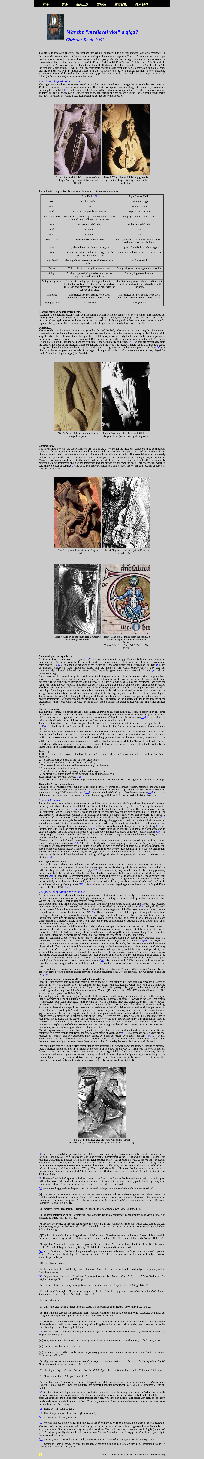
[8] (156, 664)
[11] (45, 726)
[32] (45, 974)
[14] (150, 792)
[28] (142, 906)
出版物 (101, 4)
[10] (143, 717)
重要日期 (120, 4)
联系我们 (141, 4)
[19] (158, 831)
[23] (105, 873)
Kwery (162, 1454)
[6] (90, 659)
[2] (95, 196)
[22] (94, 870)
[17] (158, 826)
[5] (73, 465)
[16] (163, 817)
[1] (65, 90)
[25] (82, 884)
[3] (130, 341)
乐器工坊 (82, 4)
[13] (87, 792)
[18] (94, 829)
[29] (92, 912)
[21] (51, 857)
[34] (149, 1035)
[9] (153, 670)
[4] (158, 347)
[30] (145, 940)
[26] (65, 887)
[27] (105, 901)
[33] (124, 1033)
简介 (64, 4)
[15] (74, 809)
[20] (77, 843)
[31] (102, 960)
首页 (45, 4)
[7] (59, 664)
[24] (50, 875)
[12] (78, 776)
